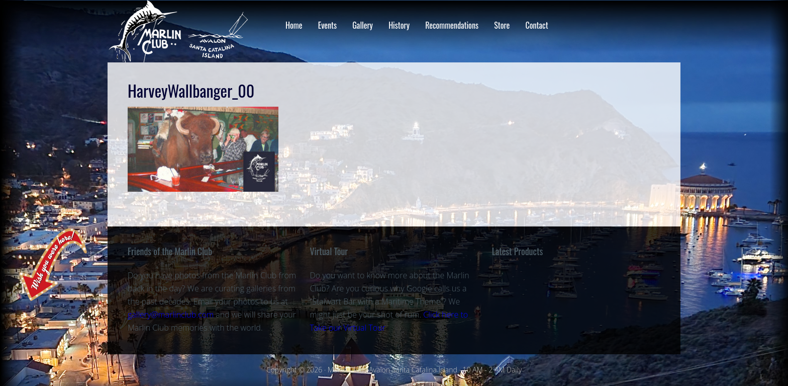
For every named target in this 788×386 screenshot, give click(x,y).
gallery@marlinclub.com (171, 314)
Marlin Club (188, 31)
